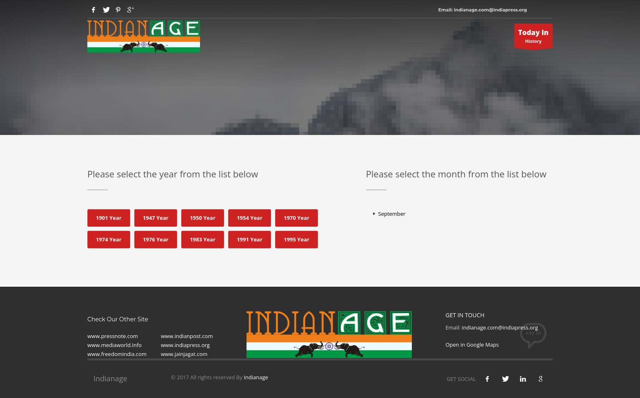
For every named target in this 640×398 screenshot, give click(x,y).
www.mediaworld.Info (114, 345)
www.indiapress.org (185, 345)
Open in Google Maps (472, 344)
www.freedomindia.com (117, 354)
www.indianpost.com (187, 336)
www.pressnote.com (112, 336)
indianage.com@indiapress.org (500, 327)
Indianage (256, 377)
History (533, 38)
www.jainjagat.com (184, 354)
